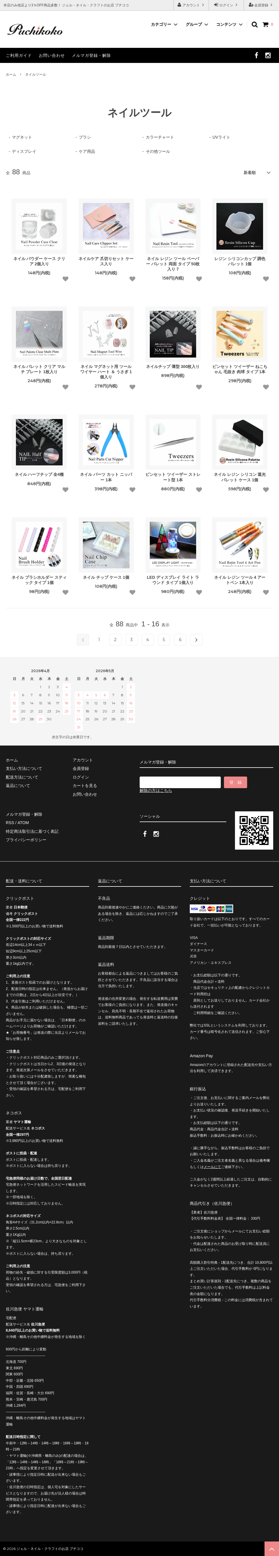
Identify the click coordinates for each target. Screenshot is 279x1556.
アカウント (191, 4)
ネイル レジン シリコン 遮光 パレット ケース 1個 (240, 477)
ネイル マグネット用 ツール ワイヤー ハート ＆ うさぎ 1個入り (106, 371)
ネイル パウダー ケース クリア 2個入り (39, 261)
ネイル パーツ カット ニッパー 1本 (106, 477)
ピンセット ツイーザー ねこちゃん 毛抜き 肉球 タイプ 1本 (239, 369)
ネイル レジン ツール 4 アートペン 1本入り (239, 580)
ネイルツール (35, 74)
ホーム (11, 74)
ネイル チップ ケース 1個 (106, 577)
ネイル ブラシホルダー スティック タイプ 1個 (39, 580)
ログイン (226, 4)
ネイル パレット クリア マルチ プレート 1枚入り (39, 369)
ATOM (23, 822)
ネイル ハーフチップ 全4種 (39, 474)
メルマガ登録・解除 (91, 55)
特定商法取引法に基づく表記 (32, 831)
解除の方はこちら (156, 790)
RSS (10, 822)
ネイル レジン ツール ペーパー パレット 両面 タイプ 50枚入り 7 (173, 263)
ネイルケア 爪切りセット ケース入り (106, 261)
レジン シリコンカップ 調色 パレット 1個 (239, 261)
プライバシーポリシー (26, 839)
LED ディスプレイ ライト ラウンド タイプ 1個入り (173, 580)
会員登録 (261, 4)
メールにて (212, 1167)
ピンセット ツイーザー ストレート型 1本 (172, 477)
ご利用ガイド (19, 55)
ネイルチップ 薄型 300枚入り (173, 366)
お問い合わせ (52, 55)
